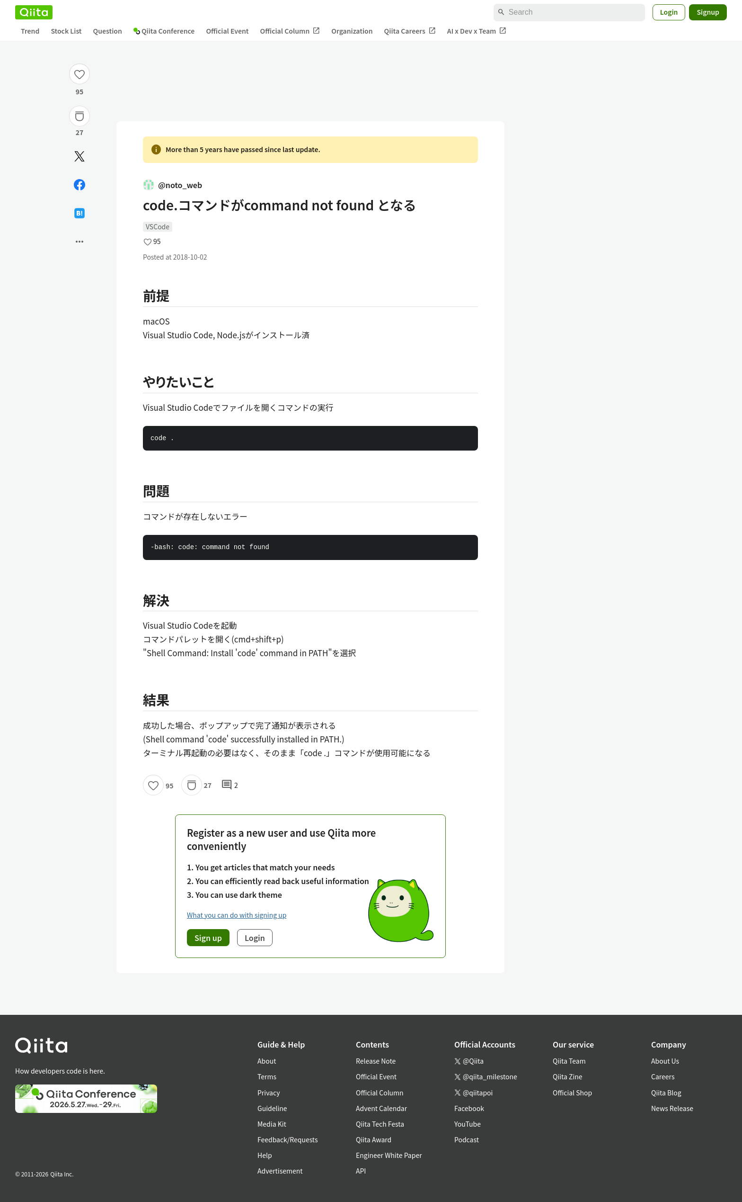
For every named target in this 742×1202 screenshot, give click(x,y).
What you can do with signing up (236, 915)
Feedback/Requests (287, 1139)
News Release (672, 1108)
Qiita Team (569, 1061)
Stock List (66, 31)
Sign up (208, 937)
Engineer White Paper (389, 1155)
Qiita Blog (666, 1092)
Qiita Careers (410, 31)
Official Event (227, 31)
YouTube (467, 1124)
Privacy (268, 1092)
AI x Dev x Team (477, 31)
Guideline (272, 1108)
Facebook (469, 1108)
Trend (30, 31)
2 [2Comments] (229, 785)
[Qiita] (34, 12)
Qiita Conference (164, 31)
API (361, 1170)
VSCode (157, 226)
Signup (708, 12)
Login (669, 12)
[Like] (79, 73)
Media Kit (271, 1124)
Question (107, 31)
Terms (266, 1076)
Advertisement (280, 1170)
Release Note (376, 1061)
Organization (351, 31)
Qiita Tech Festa (380, 1124)
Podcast (466, 1139)
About (266, 1061)
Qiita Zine (568, 1076)
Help (264, 1155)
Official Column (290, 31)
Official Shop (572, 1092)
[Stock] (79, 116)
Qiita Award (373, 1139)
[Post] (79, 156)
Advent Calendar (381, 1108)
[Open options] (79, 241)
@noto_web (172, 184)
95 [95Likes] (80, 91)
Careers (662, 1076)
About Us (665, 1061)
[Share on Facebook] (79, 184)
